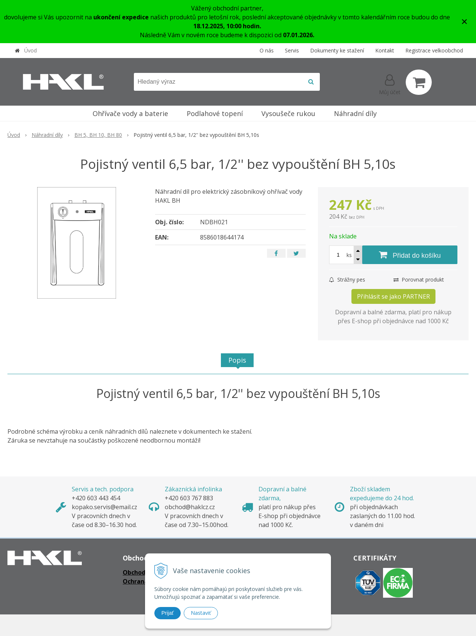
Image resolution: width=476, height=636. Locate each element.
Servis (292, 50)
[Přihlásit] (390, 83)
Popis (237, 360)
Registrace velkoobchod (434, 50)
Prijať (167, 613)
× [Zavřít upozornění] (464, 21)
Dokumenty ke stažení (337, 50)
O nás (267, 50)
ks (349, 254)
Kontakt (384, 50)
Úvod (30, 50)
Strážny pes (347, 279)
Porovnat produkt (418, 279)
